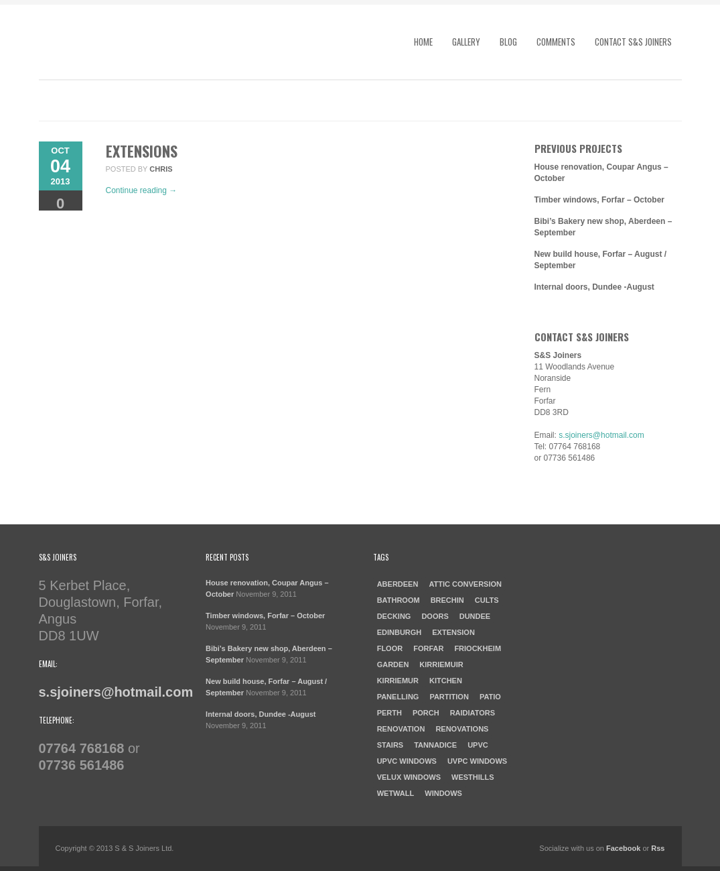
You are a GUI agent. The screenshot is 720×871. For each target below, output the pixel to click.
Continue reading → (141, 190)
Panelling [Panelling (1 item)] (398, 697)
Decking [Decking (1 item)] (394, 616)
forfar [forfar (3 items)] (428, 648)
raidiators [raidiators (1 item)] (472, 713)
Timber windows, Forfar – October (599, 200)
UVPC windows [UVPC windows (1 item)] (477, 761)
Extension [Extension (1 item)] (453, 632)
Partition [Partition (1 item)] (448, 697)
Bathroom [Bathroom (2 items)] (398, 600)
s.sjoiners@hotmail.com (601, 435)
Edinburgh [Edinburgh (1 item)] (399, 632)
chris (160, 169)
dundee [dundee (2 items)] (474, 616)
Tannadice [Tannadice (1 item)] (435, 745)
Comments (555, 41)
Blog (508, 41)
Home (423, 41)
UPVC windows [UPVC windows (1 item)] (407, 761)
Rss (657, 848)
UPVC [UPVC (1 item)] (477, 745)
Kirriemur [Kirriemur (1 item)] (398, 681)
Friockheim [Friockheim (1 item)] (477, 648)
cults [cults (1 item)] (487, 600)
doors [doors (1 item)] (434, 616)
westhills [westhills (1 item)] (472, 777)
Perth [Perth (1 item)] (389, 713)
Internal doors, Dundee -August (594, 287)
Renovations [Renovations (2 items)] (461, 729)
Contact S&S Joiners (633, 41)
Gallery (466, 41)
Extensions (141, 151)
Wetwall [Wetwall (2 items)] (396, 793)
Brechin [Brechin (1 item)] (447, 600)
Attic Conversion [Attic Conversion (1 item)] (465, 584)
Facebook (623, 848)
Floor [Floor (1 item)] (390, 648)
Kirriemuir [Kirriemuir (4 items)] (441, 664)
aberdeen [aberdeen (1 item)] (398, 584)
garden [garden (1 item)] (393, 664)
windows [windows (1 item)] (443, 793)
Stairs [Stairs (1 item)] (390, 745)
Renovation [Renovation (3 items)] (401, 729)
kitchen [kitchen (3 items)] (445, 681)
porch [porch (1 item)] (426, 713)
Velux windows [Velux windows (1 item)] (409, 777)
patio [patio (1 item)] (490, 697)
